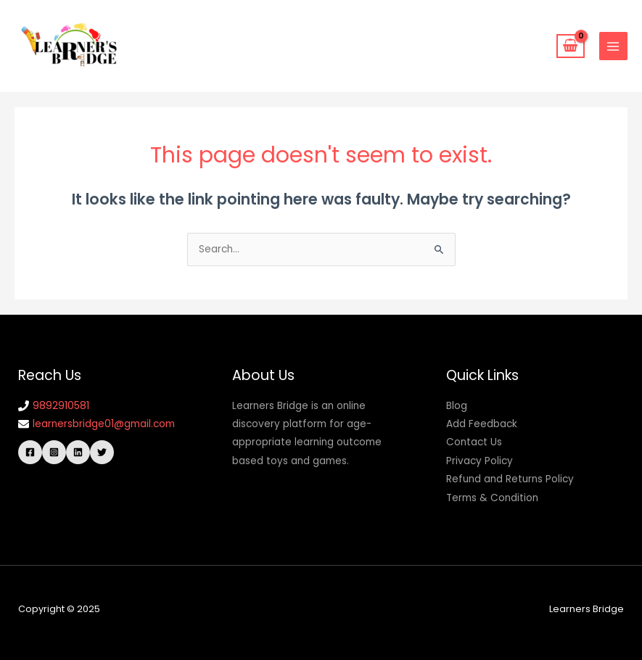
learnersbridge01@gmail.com (104, 424)
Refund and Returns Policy (510, 479)
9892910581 (61, 406)
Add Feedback (481, 424)
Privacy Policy (479, 461)
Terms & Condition (492, 498)
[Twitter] (102, 452)
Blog (456, 406)
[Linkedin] (78, 452)
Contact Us (474, 442)
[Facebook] (30, 452)
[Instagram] (54, 452)
